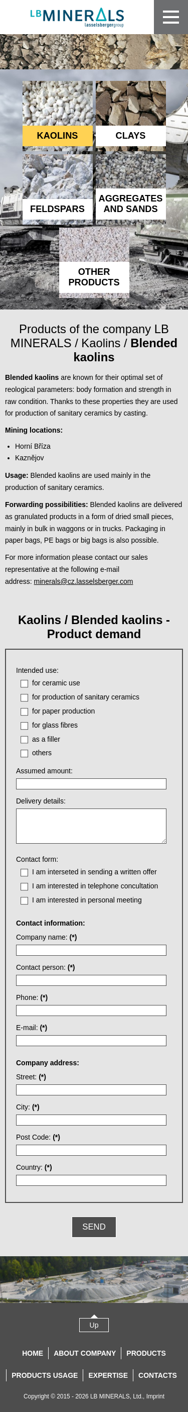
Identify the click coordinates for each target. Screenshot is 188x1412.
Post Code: (38, 1137)
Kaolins (100, 343)
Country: (34, 1167)
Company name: (46, 937)
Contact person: (45, 967)
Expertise (108, 1375)
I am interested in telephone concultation (95, 886)
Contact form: (37, 859)
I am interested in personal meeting (87, 900)
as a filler (46, 739)
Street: (31, 1077)
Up (94, 1325)
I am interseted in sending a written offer (94, 872)
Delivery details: (41, 801)
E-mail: (31, 1028)
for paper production (63, 711)
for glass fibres (55, 725)
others (42, 753)
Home (32, 1353)
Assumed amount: (44, 771)
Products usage (45, 1375)
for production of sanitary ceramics (85, 697)
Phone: (32, 997)
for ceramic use (56, 683)
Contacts (157, 1375)
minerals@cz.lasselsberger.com (83, 581)
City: (28, 1107)
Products (146, 1353)
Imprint (155, 1396)
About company (85, 1353)
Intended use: (37, 670)
